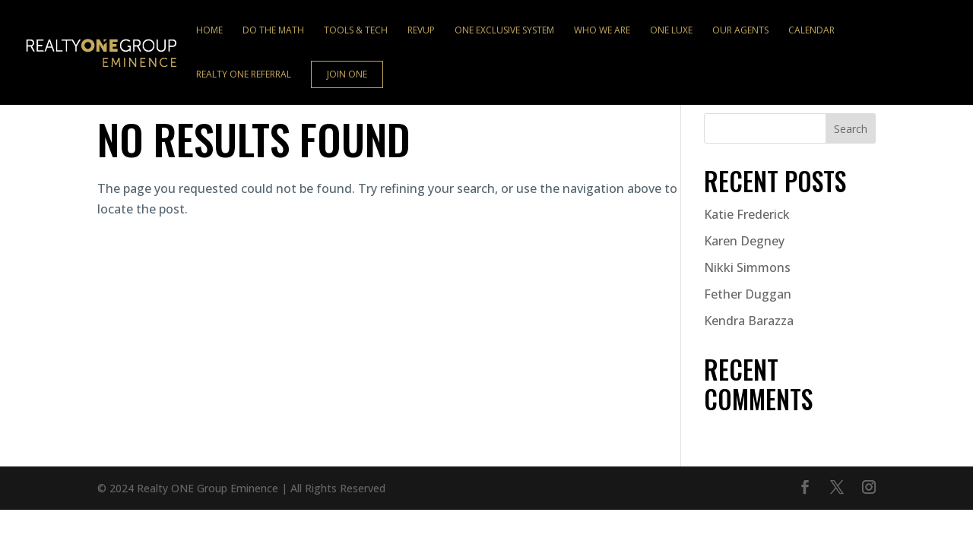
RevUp (421, 30)
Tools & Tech (356, 30)
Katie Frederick (747, 214)
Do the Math (273, 30)
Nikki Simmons (747, 267)
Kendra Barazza (749, 320)
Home (209, 30)
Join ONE (347, 74)
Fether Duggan (747, 294)
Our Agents (740, 30)
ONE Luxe (671, 30)
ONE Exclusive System (504, 30)
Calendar (811, 30)
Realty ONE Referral (243, 75)
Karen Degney (744, 240)
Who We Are (602, 30)
